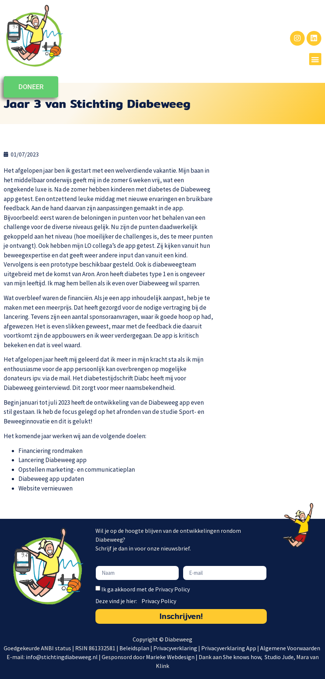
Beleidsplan (134, 648)
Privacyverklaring (175, 648)
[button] (315, 59)
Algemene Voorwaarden (290, 648)
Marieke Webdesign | (172, 657)
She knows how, (243, 657)
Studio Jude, (280, 657)
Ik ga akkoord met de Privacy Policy (145, 589)
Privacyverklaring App (229, 648)
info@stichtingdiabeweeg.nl (62, 657)
